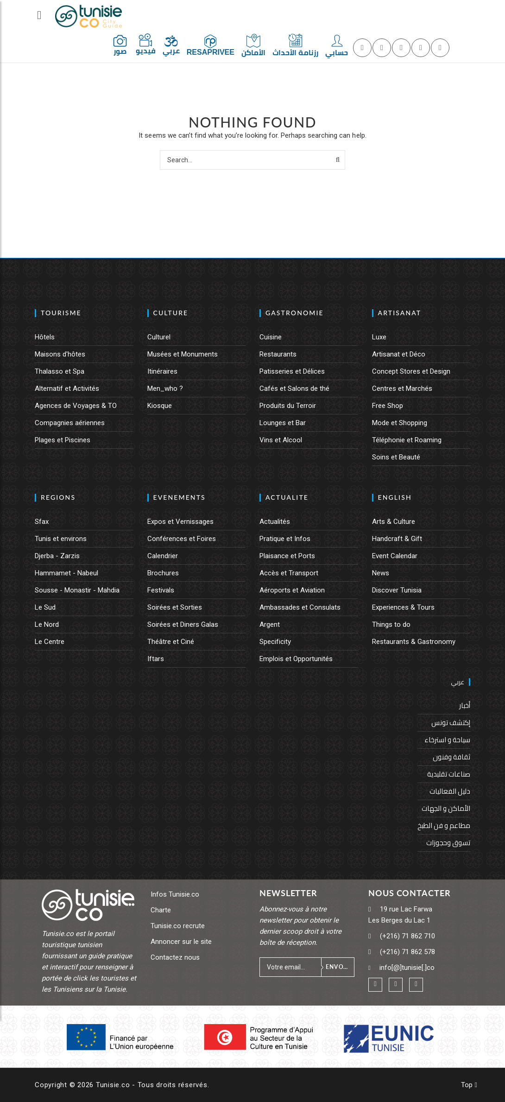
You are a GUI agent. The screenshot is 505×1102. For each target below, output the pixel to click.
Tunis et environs (61, 539)
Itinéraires (162, 371)
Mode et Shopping (399, 423)
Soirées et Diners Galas (182, 624)
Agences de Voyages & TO (76, 405)
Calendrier (162, 556)
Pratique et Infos (284, 539)
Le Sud (45, 607)
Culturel (158, 337)
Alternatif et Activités (67, 388)
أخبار (464, 705)
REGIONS (58, 497)
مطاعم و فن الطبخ (443, 825)
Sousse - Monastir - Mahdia (77, 590)
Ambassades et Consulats (300, 607)
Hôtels (45, 337)
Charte (161, 910)
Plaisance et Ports (287, 556)
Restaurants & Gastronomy (413, 641)
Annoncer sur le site (181, 941)
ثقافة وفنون (451, 757)
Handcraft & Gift (397, 539)
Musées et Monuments (182, 354)
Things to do (391, 624)
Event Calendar (394, 556)
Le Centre (49, 641)
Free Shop (387, 405)
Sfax (42, 521)
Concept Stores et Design (411, 371)
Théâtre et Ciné (170, 641)
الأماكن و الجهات (446, 808)
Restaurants (278, 354)
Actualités (274, 521)
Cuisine (270, 337)
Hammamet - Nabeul (66, 573)
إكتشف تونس (450, 722)
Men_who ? (165, 388)
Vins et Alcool (280, 440)
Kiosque (159, 405)
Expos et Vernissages (180, 521)
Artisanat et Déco (398, 354)
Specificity (275, 641)
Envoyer (340, 966)
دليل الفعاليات (449, 791)
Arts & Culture (393, 521)
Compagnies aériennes (70, 423)
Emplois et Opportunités (296, 659)
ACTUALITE (287, 497)
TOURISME (61, 313)
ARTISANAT (400, 313)
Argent (269, 624)
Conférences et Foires (181, 539)
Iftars (155, 659)
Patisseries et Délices (292, 371)
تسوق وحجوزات (448, 842)
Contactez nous (175, 957)
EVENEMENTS (179, 497)
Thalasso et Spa (59, 371)
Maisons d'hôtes (60, 354)
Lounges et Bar (282, 423)
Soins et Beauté (396, 457)
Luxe (379, 337)
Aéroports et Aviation (292, 590)
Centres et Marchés (402, 388)
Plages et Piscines (62, 440)
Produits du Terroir (287, 405)
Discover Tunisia (397, 590)
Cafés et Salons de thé (294, 388)
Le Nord (47, 624)
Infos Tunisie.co (175, 894)
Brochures (163, 573)
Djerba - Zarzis (57, 556)
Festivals (160, 590)
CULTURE (171, 313)
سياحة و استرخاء (447, 739)
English (395, 497)
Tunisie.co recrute (178, 926)
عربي (457, 682)
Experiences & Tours (403, 607)
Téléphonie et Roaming (407, 440)
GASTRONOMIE (294, 313)
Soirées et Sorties (174, 607)
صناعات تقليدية (448, 774)
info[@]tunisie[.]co (407, 967)
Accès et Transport (288, 573)
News (380, 573)
